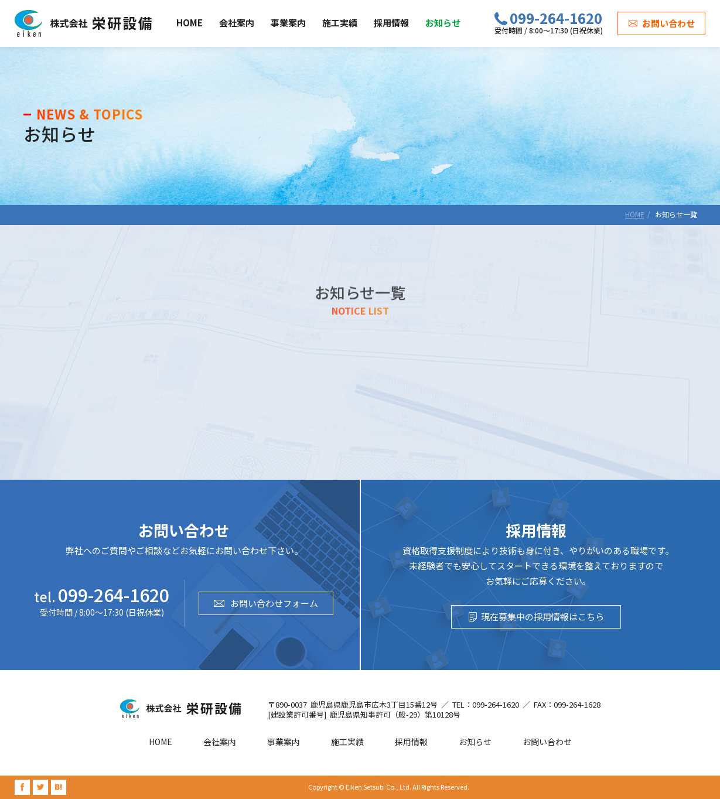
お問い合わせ (668, 23)
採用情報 (391, 22)
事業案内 (288, 22)
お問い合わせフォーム (274, 603)
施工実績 (339, 22)
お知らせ (442, 22)
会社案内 (236, 22)
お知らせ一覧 (676, 214)
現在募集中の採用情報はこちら (542, 616)
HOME (189, 22)
